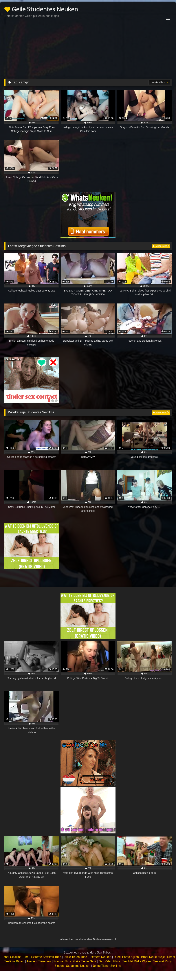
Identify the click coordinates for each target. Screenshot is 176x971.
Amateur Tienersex (38, 961)
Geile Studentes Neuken (41, 9)
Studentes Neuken (78, 965)
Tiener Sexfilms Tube (15, 956)
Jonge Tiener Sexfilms (107, 965)
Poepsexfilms (62, 961)
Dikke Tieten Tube (75, 956)
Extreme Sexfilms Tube (46, 956)
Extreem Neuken (100, 956)
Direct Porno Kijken (126, 956)
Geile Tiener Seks (84, 961)
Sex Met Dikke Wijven (136, 961)
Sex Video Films (109, 961)
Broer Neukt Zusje (153, 956)
